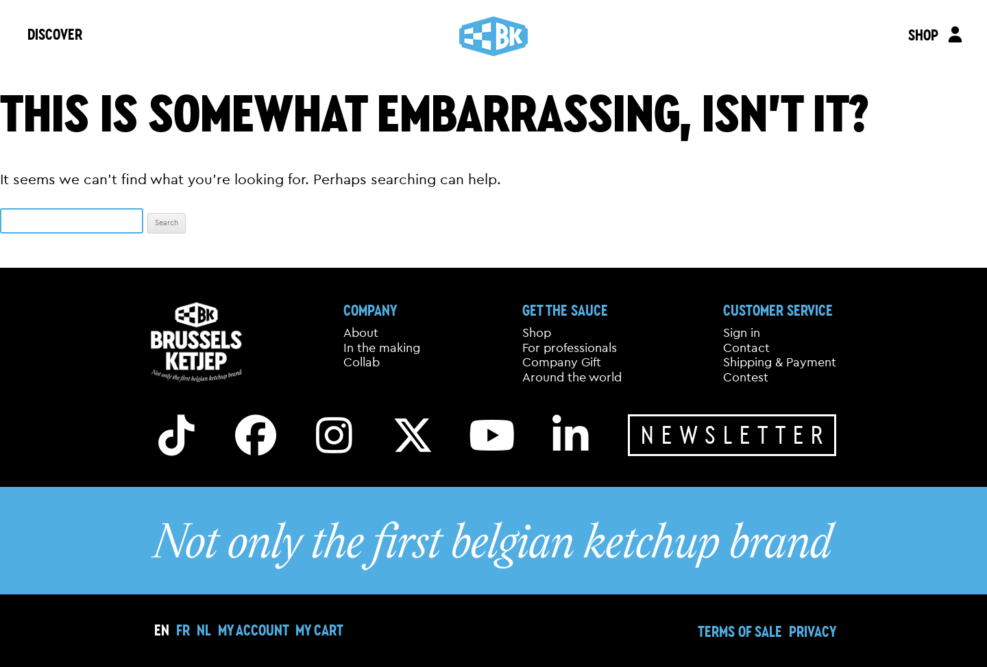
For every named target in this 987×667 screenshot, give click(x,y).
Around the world (572, 377)
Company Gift (561, 362)
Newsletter (735, 434)
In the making (381, 347)
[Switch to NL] (204, 630)
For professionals (569, 347)
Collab (361, 362)
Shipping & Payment (779, 362)
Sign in (741, 332)
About (360, 332)
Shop (536, 332)
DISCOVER (54, 34)
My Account (253, 629)
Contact (746, 347)
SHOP (923, 34)
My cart (319, 629)
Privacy (812, 631)
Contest (745, 377)
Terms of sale (740, 631)
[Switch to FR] (183, 630)
